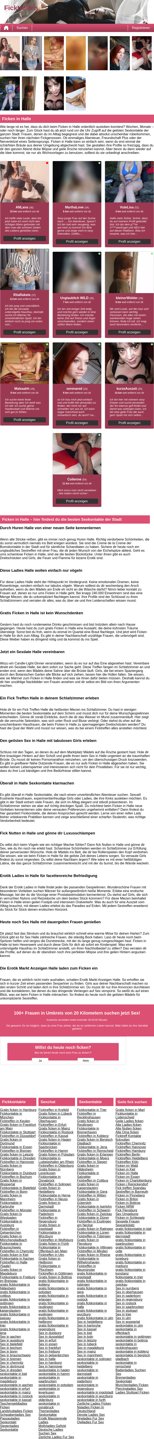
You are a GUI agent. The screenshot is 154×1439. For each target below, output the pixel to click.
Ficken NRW (125, 1206)
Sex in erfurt (47, 1340)
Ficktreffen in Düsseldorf (18, 1136)
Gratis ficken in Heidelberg (49, 1189)
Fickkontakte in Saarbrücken (49, 1145)
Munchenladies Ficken (132, 1385)
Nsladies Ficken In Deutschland (90, 1409)
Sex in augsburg (12, 1340)
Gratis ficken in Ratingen (95, 1229)
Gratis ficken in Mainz (54, 1128)
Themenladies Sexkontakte (48, 1412)
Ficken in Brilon (127, 1199)
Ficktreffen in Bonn (13, 1191)
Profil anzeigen (25, 238)
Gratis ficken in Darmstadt (49, 1204)
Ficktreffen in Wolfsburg (55, 1240)
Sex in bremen (10, 1359)
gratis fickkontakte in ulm (95, 1318)
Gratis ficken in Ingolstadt (49, 1227)
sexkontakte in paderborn (87, 1379)
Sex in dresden (11, 1370)
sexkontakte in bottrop (132, 1340)
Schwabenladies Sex (15, 1414)
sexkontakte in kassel (15, 1400)
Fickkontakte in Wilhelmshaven (88, 1260)
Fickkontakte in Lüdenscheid (127, 1115)
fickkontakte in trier (129, 1277)
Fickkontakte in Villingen (94, 1247)
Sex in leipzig (87, 1340)
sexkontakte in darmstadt (87, 1372)
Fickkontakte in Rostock (55, 1132)
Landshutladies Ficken (16, 1411)
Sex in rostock (126, 1303)
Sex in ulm (123, 1318)
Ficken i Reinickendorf (132, 1184)
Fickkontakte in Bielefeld (18, 1188)
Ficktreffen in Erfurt (52, 1124)
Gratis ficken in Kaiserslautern (88, 1186)
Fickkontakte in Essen (16, 1147)
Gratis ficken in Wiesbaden (11, 1215)
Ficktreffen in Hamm (53, 1151)
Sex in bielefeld (11, 1344)
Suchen (22, 28)
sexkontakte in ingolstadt (95, 1392)
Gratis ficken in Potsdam (56, 1154)
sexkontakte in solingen (94, 1359)
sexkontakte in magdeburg (10, 1379)
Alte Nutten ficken (128, 1128)
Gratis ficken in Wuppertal (11, 1182)
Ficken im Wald (127, 1165)
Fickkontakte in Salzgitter (88, 1175)
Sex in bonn (9, 1351)
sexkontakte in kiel (13, 1374)
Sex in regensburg (129, 1299)
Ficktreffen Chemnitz (131, 1143)
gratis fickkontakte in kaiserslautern (15, 1308)
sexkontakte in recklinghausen (127, 1346)
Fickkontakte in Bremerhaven (88, 1130)
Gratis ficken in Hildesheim (88, 1167)
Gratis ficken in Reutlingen (88, 1122)
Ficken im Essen (128, 1177)
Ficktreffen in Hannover (17, 1162)
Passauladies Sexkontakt (10, 1420)
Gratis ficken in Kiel (14, 1255)
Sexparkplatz (125, 1225)
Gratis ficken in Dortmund (11, 1141)
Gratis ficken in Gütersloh (88, 1201)
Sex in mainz (86, 1351)
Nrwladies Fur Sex (90, 1418)
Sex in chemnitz (11, 1362)
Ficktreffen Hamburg (131, 1151)
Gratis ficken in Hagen (54, 1139)
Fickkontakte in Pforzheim (49, 1267)
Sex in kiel (84, 1333)
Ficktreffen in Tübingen (94, 1236)
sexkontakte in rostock (16, 1396)
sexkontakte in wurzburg (95, 1396)
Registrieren (141, 28)
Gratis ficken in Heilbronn (49, 1260)
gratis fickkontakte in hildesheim (15, 1286)
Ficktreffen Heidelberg (132, 1158)
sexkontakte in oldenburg (49, 1398)
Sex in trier (123, 1314)
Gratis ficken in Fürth (53, 1243)
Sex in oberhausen (129, 1292)
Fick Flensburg (126, 1210)
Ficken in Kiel (125, 1169)
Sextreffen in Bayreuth (132, 1191)
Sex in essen (47, 1344)
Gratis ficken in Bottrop (55, 1277)
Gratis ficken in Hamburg (18, 1110)
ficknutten (123, 1139)
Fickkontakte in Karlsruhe (11, 1204)
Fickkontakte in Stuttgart (18, 1132)
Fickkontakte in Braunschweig (11, 1245)
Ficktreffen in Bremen (15, 1151)
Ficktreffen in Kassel (53, 1136)
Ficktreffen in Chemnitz (17, 1251)
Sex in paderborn (128, 1296)
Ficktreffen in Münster (16, 1210)
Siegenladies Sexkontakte (9, 1427)
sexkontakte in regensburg (87, 1386)
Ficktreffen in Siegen (92, 1162)
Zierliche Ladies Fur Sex (56, 1437)
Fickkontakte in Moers (93, 1158)
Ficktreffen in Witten (91, 1195)
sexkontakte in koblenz (132, 1351)
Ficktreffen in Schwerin (94, 1210)
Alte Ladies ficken (128, 1124)
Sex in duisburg (49, 1333)
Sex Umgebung (127, 1214)
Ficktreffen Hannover (131, 1147)
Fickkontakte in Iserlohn (94, 1206)
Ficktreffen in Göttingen (55, 1273)
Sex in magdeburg (90, 1348)
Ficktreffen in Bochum (16, 1177)
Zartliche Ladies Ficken (94, 1403)
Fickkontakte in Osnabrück (49, 1178)
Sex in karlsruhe (89, 1325)
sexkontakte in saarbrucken (49, 1379)
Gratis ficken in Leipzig (16, 1154)
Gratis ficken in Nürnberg (11, 1167)
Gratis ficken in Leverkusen (49, 1171)
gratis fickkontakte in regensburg (53, 1327)
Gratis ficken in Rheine (93, 1255)
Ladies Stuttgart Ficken (132, 1392)
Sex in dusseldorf (51, 1336)
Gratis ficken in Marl (130, 1110)
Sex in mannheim (90, 1355)
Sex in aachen (10, 1336)
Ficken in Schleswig (130, 1217)
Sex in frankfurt (49, 1348)
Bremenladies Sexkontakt (126, 1379)
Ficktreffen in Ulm (51, 1255)
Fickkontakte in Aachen (17, 1258)
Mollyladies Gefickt (52, 1426)
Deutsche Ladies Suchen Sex (50, 1431)
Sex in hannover (50, 1366)
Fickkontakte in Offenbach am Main (52, 1249)
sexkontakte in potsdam (55, 1385)
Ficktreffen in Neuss (53, 1199)
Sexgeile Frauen (128, 1221)
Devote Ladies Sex (91, 1414)
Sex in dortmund (12, 1366)
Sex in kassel (87, 1329)
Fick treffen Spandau (131, 1188)
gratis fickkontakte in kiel (133, 1229)
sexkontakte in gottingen (133, 1336)
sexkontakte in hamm (54, 1374)
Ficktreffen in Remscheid (95, 1151)
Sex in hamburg (50, 1362)
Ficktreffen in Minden (92, 1251)
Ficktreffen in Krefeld (53, 1110)
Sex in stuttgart (127, 1310)
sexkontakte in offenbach (126, 1331)
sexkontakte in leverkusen (49, 1390)
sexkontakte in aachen (16, 1385)
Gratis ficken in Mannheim (11, 1197)
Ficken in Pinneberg (130, 1195)
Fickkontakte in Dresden (18, 1158)
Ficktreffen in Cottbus (92, 1180)
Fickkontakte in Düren (93, 1217)
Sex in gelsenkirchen (53, 1355)
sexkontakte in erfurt (15, 1388)
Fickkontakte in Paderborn (49, 1212)
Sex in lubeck (87, 1344)
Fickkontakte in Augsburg (11, 1223)
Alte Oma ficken (127, 1132)
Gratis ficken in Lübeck (55, 1113)
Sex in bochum (11, 1348)
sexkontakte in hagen (54, 1370)
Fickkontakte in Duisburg (18, 1173)
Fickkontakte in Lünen (93, 1232)
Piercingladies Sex (129, 1388)
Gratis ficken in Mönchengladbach (13, 1238)
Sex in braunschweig (15, 1355)
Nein (86, 1060)
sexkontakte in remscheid (126, 1364)
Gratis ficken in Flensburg (88, 1241)
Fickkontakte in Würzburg (49, 1234)
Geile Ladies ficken (129, 1121)
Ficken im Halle (127, 1173)
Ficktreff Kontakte (128, 1136)
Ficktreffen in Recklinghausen (89, 1115)
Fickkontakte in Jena (92, 1147)
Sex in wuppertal (128, 1322)
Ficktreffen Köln (127, 1162)
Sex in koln (85, 1336)
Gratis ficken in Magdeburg (11, 1271)
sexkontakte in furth (91, 1400)
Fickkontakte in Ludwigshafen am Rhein (56, 1160)
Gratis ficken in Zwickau (94, 1214)
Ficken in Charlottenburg (134, 1180)
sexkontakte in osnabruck (49, 1405)
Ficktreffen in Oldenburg (56, 1165)
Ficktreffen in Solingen (54, 1184)
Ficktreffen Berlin (128, 1154)
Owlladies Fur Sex (90, 1422)
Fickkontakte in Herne (54, 1195)
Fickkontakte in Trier (92, 1110)
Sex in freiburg (49, 1351)
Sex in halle (47, 1359)
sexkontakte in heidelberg (87, 1364)
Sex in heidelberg (90, 1322)
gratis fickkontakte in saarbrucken (131, 1241)
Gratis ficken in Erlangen (95, 1154)
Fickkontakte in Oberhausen (49, 1119)
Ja (40, 1060)
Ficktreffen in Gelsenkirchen (10, 1230)
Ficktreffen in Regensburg (47, 1219)
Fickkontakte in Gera (92, 1191)
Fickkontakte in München (11, 1115)
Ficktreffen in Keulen (15, 1121)
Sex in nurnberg (127, 1288)
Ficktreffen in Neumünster (86, 1267)
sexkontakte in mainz (15, 1392)
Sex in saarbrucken (130, 1307)
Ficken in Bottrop (128, 1203)
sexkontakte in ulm (129, 1325)
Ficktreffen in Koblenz (93, 1136)
